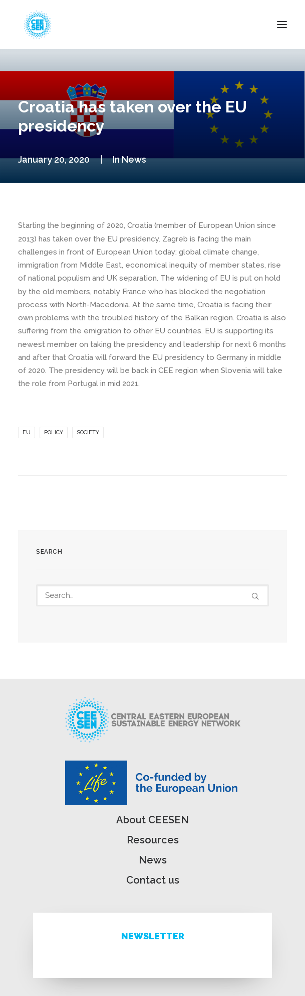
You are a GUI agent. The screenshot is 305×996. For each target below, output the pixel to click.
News (134, 159)
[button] (282, 24)
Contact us (152, 880)
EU (27, 432)
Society (88, 432)
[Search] (152, 595)
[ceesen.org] (37, 25)
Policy (53, 432)
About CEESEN (152, 820)
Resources (153, 840)
